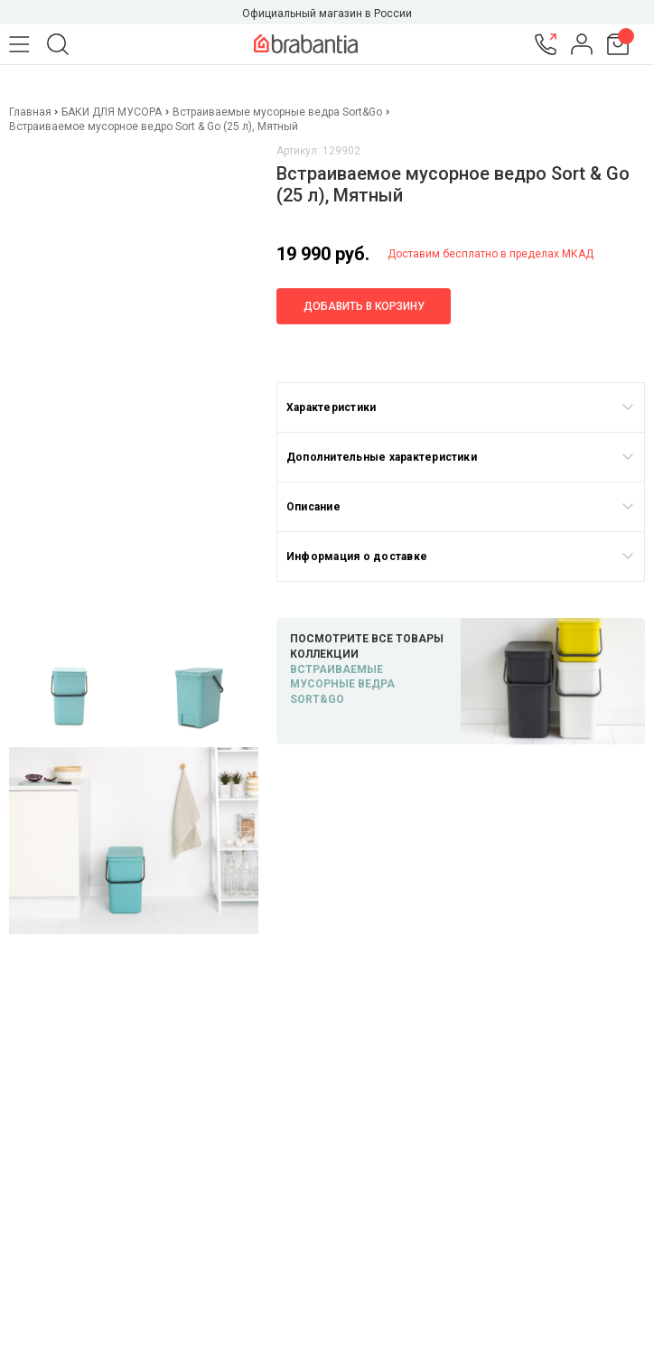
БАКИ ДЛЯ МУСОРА (111, 112)
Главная (31, 112)
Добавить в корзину (364, 306)
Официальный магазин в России (327, 13)
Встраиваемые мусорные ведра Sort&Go (277, 112)
